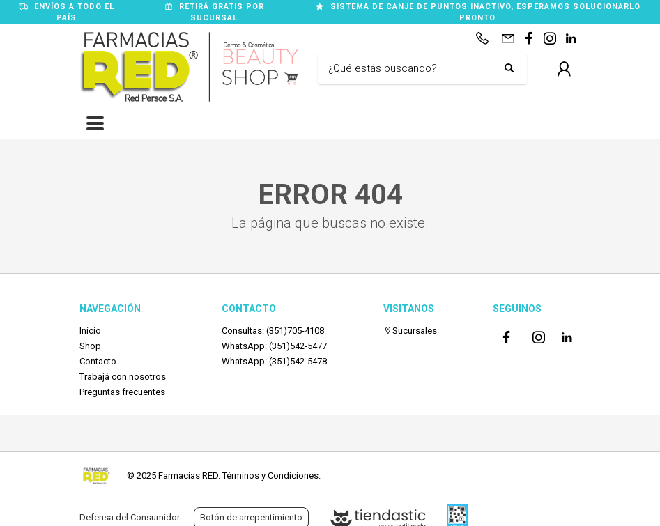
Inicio (90, 330)
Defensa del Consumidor (129, 517)
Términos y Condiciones (270, 475)
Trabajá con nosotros (122, 376)
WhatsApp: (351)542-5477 (274, 346)
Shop (90, 346)
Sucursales (410, 330)
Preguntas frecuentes (122, 392)
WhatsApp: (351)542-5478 (274, 361)
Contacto (97, 361)
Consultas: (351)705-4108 (273, 330)
